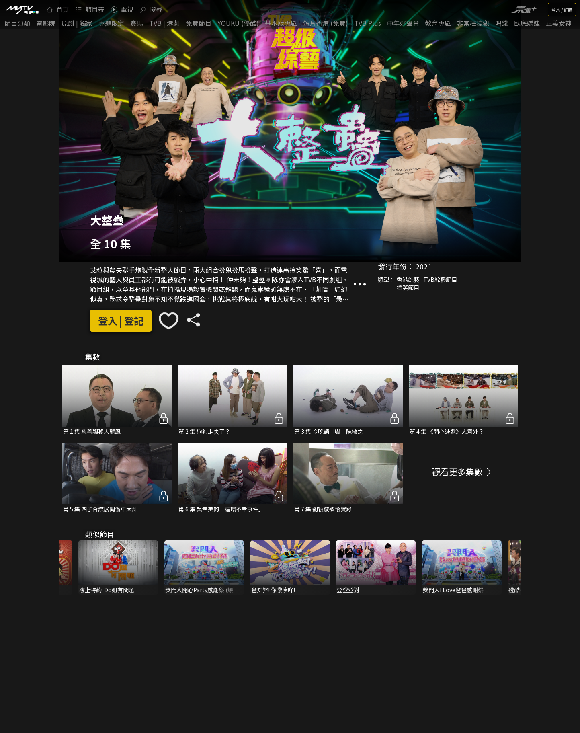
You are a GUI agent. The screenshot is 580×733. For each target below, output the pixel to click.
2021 (424, 266)
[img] (22, 9)
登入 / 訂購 (561, 9)
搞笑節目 (408, 287)
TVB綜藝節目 (440, 279)
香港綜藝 (408, 279)
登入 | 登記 (120, 321)
